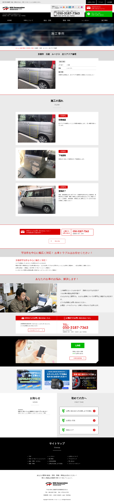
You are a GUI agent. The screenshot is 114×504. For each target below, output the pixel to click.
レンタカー (52, 456)
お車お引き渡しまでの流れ (56, 463)
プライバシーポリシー (74, 463)
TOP (30, 456)
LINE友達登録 (52, 461)
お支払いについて (73, 456)
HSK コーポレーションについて (37, 458)
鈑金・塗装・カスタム (34, 461)
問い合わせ (71, 461)
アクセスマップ (73, 458)
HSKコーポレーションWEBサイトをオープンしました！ (33, 411)
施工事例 (51, 458)
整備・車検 (32, 463)
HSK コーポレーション (56, 499)
